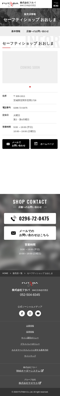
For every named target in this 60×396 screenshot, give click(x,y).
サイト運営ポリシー (30, 338)
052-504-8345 (30, 295)
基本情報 (15, 31)
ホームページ (44, 144)
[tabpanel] (30, 67)
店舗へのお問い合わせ (37, 31)
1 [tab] (30, 86)
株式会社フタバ (30, 369)
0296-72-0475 (20, 107)
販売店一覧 (17, 273)
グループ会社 (30, 381)
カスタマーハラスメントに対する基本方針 (30, 350)
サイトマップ (30, 356)
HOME (5, 273)
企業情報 (30, 326)
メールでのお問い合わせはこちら (30, 233)
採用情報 (30, 332)
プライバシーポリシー (30, 344)
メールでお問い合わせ (16, 144)
